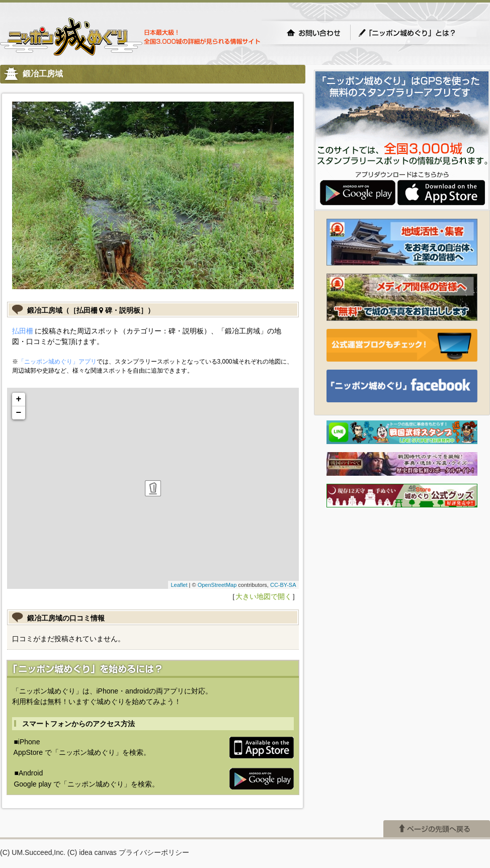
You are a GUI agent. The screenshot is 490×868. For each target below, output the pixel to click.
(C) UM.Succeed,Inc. (32, 852)
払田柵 (22, 331)
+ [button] (19, 399)
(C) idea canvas (92, 852)
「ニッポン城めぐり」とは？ (417, 33)
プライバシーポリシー (154, 852)
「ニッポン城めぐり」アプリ (57, 361)
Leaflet (179, 585)
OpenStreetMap (217, 585)
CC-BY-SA (283, 585)
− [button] (19, 413)
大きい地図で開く (263, 596)
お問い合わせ (313, 33)
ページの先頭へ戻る (436, 828)
